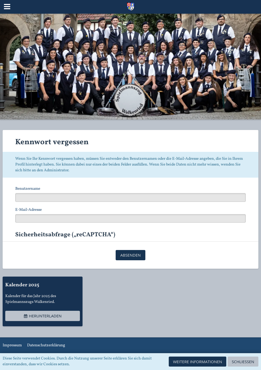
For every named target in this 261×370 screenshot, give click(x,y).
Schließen (243, 361)
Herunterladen (43, 315)
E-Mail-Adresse (28, 210)
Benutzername (27, 189)
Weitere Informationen (197, 361)
